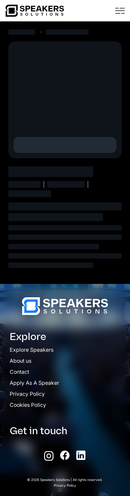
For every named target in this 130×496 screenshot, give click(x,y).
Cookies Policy (28, 404)
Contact (19, 371)
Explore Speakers (31, 349)
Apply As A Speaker (34, 382)
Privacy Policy (27, 393)
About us (20, 360)
